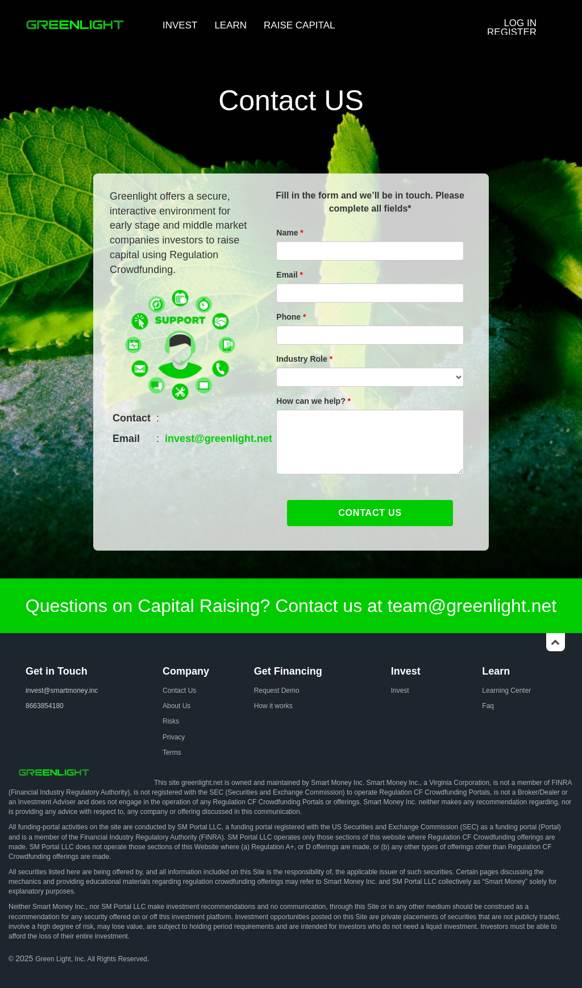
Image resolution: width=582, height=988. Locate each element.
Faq (488, 706)
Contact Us (179, 691)
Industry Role (304, 358)
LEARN (230, 25)
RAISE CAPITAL (299, 25)
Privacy (174, 737)
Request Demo (277, 691)
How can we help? (313, 401)
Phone (291, 316)
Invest (400, 691)
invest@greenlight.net (218, 438)
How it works (273, 706)
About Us (176, 706)
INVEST (180, 25)
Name (289, 232)
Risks (171, 721)
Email (289, 274)
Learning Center (506, 691)
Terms (172, 752)
